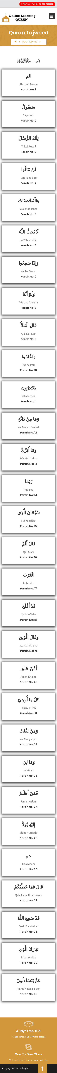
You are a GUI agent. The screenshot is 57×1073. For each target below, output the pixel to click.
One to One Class (28, 1054)
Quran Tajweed (29, 41)
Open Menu (52, 16)
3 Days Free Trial (28, 1031)
